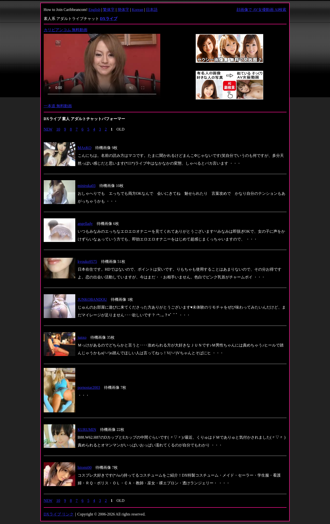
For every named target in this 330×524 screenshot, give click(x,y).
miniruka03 (87, 186)
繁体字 (109, 10)
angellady (85, 224)
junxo (82, 337)
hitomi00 (85, 467)
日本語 (152, 10)
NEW (48, 129)
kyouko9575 (87, 261)
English (94, 10)
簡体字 (123, 10)
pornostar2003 (89, 387)
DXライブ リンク (59, 514)
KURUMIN (87, 429)
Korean (137, 10)
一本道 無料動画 (58, 106)
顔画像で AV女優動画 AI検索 (262, 10)
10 (58, 129)
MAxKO (85, 148)
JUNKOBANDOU (92, 299)
